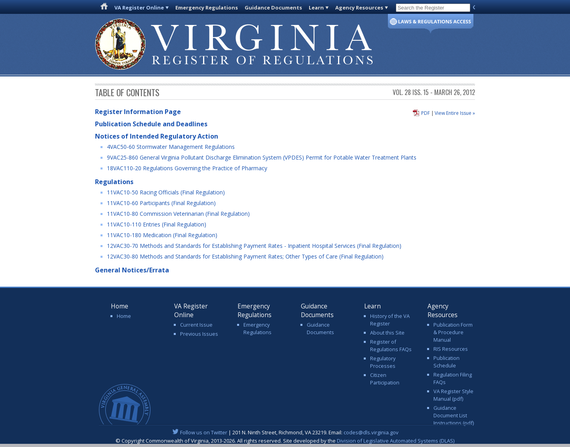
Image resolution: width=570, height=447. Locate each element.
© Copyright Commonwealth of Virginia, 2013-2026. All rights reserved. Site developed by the (285, 440)
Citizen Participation (384, 378)
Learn (316, 7)
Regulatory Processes (382, 362)
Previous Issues (199, 333)
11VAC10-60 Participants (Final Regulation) (161, 203)
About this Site (387, 332)
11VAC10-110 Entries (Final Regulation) (156, 224)
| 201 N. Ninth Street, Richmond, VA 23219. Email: (285, 432)
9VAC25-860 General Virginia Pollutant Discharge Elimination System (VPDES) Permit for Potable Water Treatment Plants (261, 157)
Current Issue (196, 324)
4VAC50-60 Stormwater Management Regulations (171, 146)
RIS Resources (450, 348)
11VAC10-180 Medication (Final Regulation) (162, 235)
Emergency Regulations (206, 7)
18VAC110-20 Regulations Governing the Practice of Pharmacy (187, 168)
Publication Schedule (446, 361)
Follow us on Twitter (203, 432)
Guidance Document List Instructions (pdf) (453, 415)
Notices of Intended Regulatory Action (156, 136)
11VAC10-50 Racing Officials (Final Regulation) (166, 192)
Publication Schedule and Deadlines (151, 124)
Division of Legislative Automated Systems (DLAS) (395, 440)
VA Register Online (139, 7)
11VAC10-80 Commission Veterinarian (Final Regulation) (178, 213)
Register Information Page (138, 111)
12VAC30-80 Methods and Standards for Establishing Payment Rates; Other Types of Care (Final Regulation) (245, 256)
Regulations (114, 181)
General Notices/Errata (132, 270)
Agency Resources (359, 7)
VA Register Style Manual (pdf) (453, 395)
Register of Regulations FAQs (391, 345)
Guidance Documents (273, 7)
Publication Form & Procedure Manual (453, 332)
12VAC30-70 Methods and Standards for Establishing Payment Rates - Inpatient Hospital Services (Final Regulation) (254, 245)
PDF (425, 113)
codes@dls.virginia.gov (371, 432)
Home (124, 316)
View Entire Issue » (455, 113)
